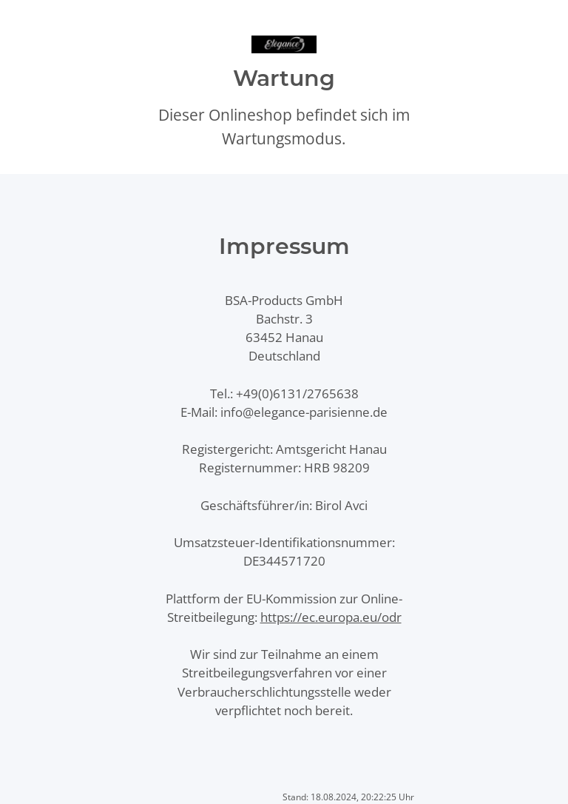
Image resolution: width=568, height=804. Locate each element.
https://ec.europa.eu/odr (331, 617)
